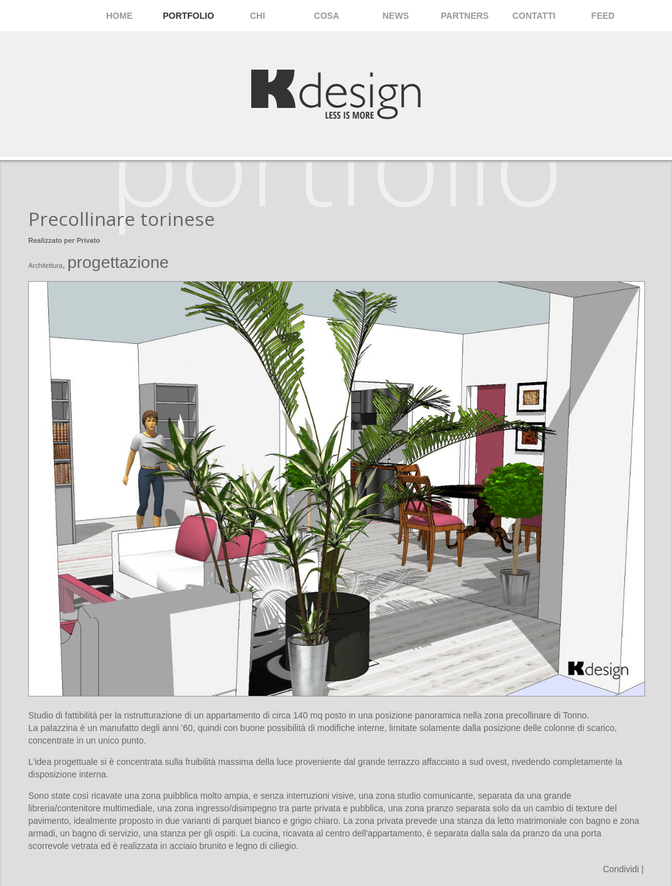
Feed (602, 16)
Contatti (534, 16)
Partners (465, 16)
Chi (257, 16)
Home (119, 16)
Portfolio (188, 16)
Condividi (621, 869)
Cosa (326, 16)
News (395, 16)
